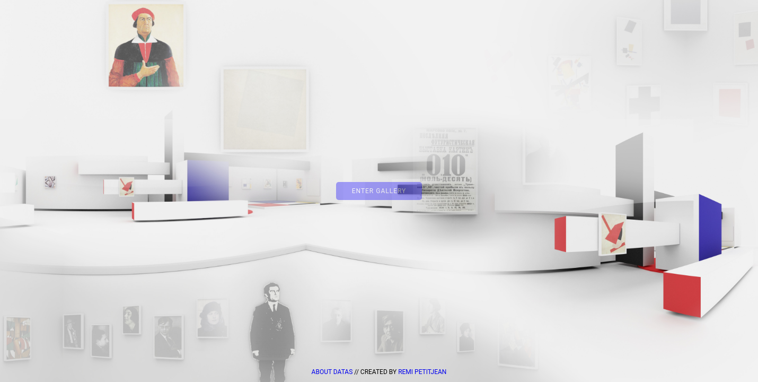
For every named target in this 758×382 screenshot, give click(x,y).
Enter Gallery (379, 191)
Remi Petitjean (422, 372)
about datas (333, 372)
